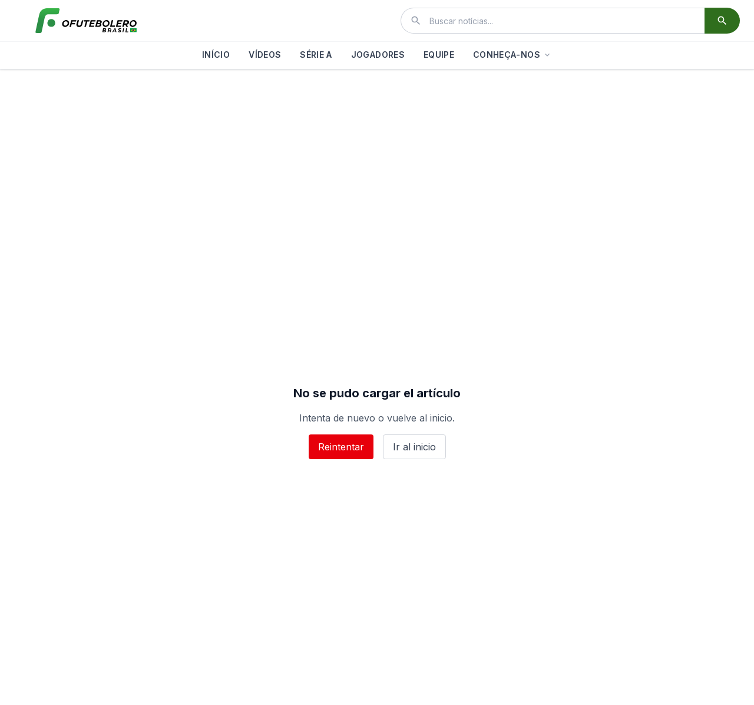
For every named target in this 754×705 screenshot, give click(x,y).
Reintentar (341, 447)
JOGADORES (378, 55)
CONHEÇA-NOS (512, 55)
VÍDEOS (265, 55)
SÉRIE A (316, 55)
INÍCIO (216, 55)
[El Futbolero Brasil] (86, 20)
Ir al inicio (414, 447)
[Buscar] (722, 21)
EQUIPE (439, 55)
